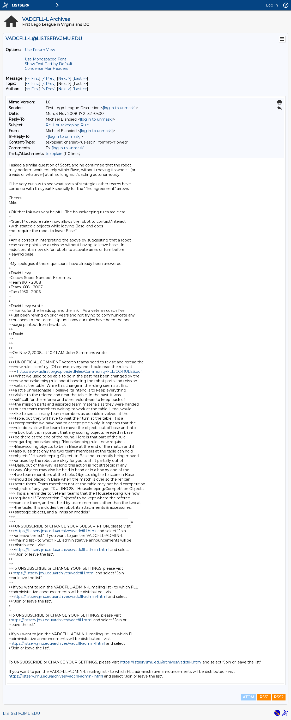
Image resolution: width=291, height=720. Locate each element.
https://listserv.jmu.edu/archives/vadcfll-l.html (55, 531)
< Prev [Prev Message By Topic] (48, 83)
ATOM (248, 697)
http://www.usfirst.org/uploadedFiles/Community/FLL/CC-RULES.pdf (79, 371)
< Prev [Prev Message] (48, 78)
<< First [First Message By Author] (32, 88)
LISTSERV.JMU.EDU (21, 713)
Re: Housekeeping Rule (67, 125)
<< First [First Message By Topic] (32, 83)
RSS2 (278, 697)
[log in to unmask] (119, 107)
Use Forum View (40, 49)
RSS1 (264, 697)
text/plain (54, 153)
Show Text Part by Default (48, 63)
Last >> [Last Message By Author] (80, 88)
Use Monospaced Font (45, 59)
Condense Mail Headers (46, 68)
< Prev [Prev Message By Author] (48, 88)
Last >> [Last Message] (80, 78)
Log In (272, 5)
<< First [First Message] (32, 78)
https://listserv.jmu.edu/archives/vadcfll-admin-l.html (62, 549)
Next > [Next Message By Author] (64, 88)
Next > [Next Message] (64, 78)
